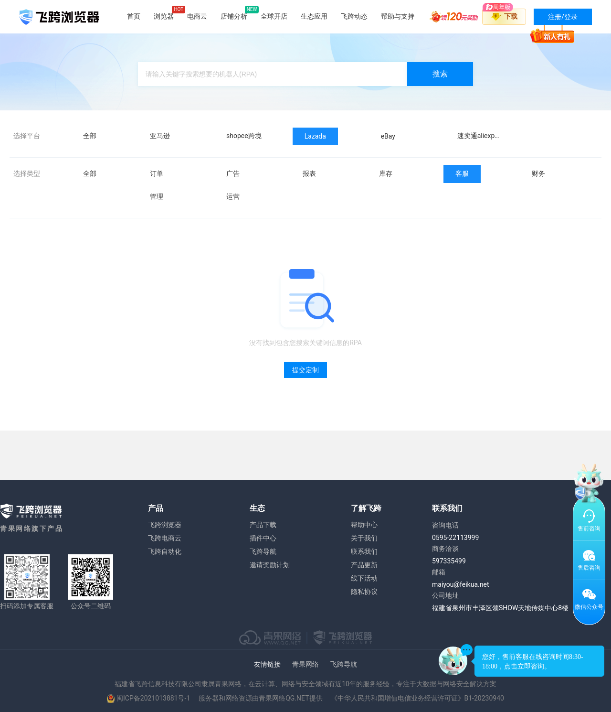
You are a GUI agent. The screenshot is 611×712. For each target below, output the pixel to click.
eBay (388, 136)
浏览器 (164, 16)
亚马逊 (160, 136)
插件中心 (263, 538)
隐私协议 (364, 591)
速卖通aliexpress (482, 136)
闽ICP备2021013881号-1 (153, 698)
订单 (156, 173)
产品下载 (263, 525)
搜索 (440, 73)
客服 (462, 173)
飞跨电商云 (164, 538)
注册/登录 (556, 19)
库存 (385, 173)
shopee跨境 (244, 136)
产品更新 (364, 565)
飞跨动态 (354, 16)
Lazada (315, 136)
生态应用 (314, 16)
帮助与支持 (397, 16)
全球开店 (274, 16)
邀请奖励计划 (270, 565)
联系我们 (364, 551)
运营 (233, 196)
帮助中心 (364, 525)
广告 (233, 173)
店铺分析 (234, 16)
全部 (89, 136)
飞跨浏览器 (164, 525)
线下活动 (364, 578)
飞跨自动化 (164, 551)
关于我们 (364, 538)
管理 (156, 196)
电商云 (197, 16)
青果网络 (305, 664)
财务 (538, 173)
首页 (133, 16)
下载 (510, 16)
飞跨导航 (263, 551)
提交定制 (305, 370)
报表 (309, 173)
